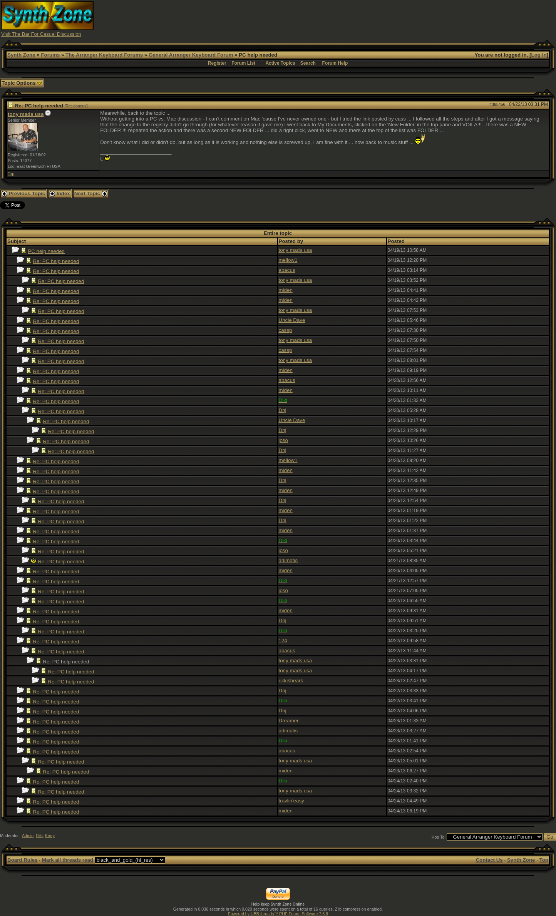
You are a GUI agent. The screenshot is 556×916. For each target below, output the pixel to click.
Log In (539, 55)
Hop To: (439, 837)
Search (308, 63)
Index (59, 193)
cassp (285, 330)
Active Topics (280, 63)
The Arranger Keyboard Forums (104, 55)
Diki (39, 835)
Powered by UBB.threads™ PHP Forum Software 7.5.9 (278, 913)
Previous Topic (23, 193)
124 (283, 640)
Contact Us (489, 860)
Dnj (282, 410)
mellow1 (288, 260)
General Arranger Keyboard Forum (191, 55)
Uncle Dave (292, 320)
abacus (287, 270)
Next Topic (90, 193)
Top (11, 173)
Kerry (50, 835)
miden (286, 290)
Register (217, 63)
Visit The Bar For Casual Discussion (41, 34)
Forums (50, 55)
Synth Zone (21, 55)
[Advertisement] (415, 18)
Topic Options (22, 83)
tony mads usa (26, 114)
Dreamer (289, 720)
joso (283, 440)
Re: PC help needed (56, 261)
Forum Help (335, 63)
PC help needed (46, 251)
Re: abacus (76, 106)
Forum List (243, 63)
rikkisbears (291, 680)
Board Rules (22, 860)
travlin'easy (291, 801)
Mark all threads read (67, 860)
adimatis (288, 560)
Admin (27, 835)
